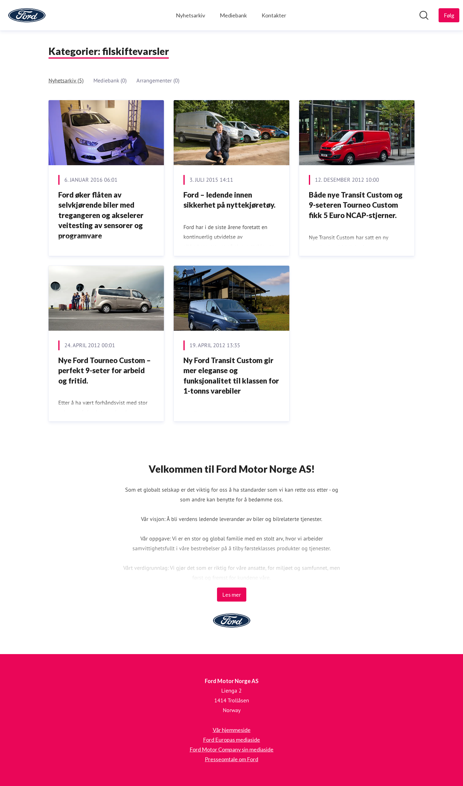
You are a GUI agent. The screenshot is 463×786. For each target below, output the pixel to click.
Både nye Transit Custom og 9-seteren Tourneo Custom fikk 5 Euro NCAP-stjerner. (356, 205)
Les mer (231, 594)
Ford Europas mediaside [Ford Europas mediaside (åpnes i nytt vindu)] (231, 739)
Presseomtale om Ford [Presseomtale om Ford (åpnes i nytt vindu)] (231, 759)
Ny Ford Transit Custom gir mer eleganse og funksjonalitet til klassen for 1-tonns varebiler (231, 375)
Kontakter (274, 15)
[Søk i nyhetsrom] (424, 15)
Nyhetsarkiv (190, 15)
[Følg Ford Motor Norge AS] (449, 15)
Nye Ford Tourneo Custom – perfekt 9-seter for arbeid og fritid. (104, 370)
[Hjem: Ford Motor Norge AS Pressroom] (27, 15)
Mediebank (233, 15)
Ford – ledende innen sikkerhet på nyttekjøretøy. (229, 199)
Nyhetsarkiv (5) (66, 80)
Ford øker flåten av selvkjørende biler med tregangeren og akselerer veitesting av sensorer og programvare (100, 215)
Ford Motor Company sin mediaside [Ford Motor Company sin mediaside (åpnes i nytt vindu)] (231, 749)
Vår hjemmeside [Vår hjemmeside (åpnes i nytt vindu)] (232, 729)
